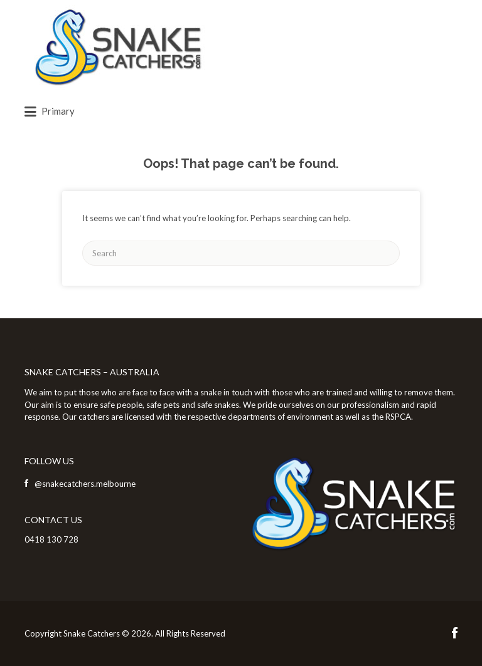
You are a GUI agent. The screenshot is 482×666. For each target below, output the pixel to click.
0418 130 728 (51, 539)
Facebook (455, 632)
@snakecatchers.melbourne (85, 484)
